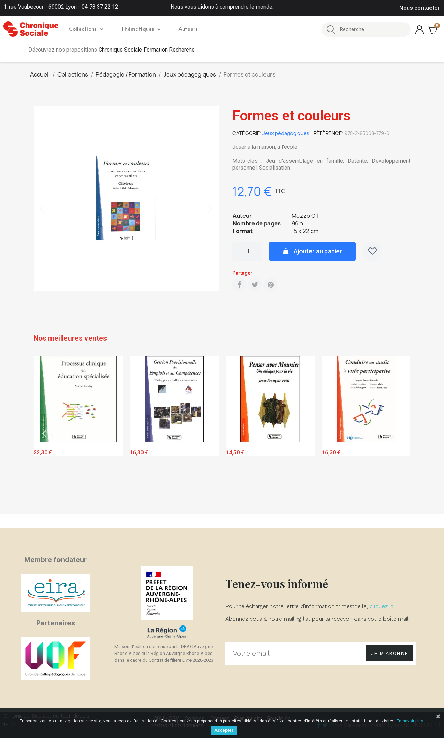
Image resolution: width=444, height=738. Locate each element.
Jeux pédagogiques (285, 133)
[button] (42, 209)
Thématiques (140, 29)
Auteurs (187, 29)
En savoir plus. (410, 721)
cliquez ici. (383, 606)
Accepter (223, 730)
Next (400, 434)
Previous (43, 434)
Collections (86, 29)
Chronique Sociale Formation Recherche (147, 49)
